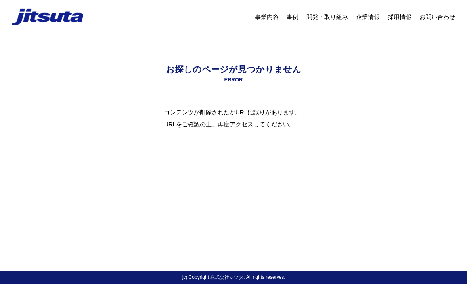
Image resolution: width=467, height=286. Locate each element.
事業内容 (267, 17)
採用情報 (399, 17)
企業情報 (368, 17)
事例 (293, 17)
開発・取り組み (327, 17)
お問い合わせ (437, 17)
